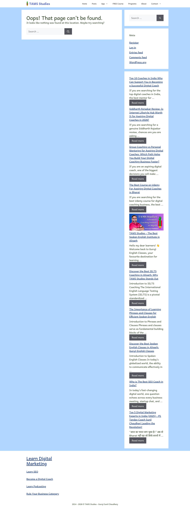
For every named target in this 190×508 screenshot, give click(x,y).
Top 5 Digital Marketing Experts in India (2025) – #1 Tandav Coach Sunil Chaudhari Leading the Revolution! (145, 419)
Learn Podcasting (36, 486)
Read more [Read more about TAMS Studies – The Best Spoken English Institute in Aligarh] (138, 265)
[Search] (68, 31)
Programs (132, 3)
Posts (94, 3)
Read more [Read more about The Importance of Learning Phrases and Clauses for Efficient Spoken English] (138, 337)
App (105, 3)
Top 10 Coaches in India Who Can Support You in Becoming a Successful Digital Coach (146, 81)
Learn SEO (32, 472)
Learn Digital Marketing (39, 461)
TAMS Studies (39, 3)
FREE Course (118, 3)
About (143, 3)
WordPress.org (137, 62)
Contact (157, 3)
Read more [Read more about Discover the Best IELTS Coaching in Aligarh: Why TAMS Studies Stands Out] (138, 303)
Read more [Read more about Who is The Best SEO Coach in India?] (138, 406)
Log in (132, 47)
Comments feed (138, 57)
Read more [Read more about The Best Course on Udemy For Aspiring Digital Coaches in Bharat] (138, 209)
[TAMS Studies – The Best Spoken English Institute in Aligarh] (146, 222)
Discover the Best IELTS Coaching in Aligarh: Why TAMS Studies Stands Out (143, 274)
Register (134, 43)
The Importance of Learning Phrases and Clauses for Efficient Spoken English (145, 313)
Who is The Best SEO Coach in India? (146, 383)
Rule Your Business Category (42, 494)
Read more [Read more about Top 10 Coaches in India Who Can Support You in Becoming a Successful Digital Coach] (138, 103)
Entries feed (136, 52)
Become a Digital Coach (39, 479)
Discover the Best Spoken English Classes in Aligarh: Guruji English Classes (144, 347)
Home (84, 3)
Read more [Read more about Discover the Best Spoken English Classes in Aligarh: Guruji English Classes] (138, 375)
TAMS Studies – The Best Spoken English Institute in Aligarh (144, 236)
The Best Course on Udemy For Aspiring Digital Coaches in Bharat (145, 188)
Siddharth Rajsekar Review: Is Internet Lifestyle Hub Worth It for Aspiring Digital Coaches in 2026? (146, 114)
